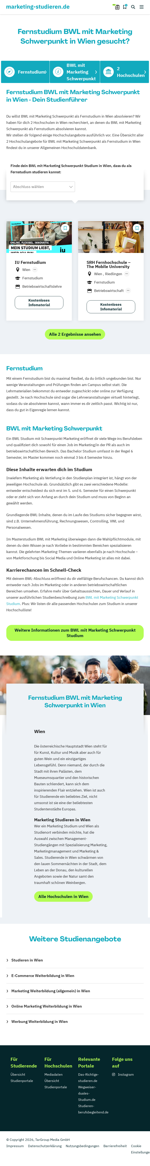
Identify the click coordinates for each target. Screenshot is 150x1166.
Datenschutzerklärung (45, 1146)
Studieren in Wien (27, 960)
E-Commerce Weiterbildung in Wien (42, 975)
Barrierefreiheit (115, 1146)
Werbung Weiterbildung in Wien (39, 1021)
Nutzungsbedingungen (82, 1146)
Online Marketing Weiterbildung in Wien (46, 1006)
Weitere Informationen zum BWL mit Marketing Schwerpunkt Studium (75, 632)
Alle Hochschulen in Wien (63, 896)
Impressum (15, 1146)
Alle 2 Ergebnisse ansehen (75, 334)
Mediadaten (53, 1074)
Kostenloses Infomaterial (39, 302)
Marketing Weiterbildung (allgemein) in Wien (50, 991)
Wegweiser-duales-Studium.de (87, 1093)
